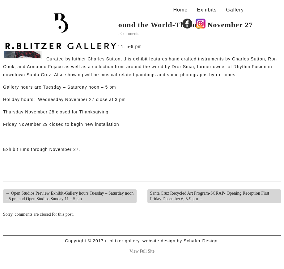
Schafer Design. (201, 240)
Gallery (235, 9)
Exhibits (207, 9)
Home (180, 9)
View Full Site (142, 251)
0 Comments (128, 33)
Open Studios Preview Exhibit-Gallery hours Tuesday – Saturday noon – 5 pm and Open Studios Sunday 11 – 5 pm (70, 196)
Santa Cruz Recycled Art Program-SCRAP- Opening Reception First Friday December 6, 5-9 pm (209, 196)
